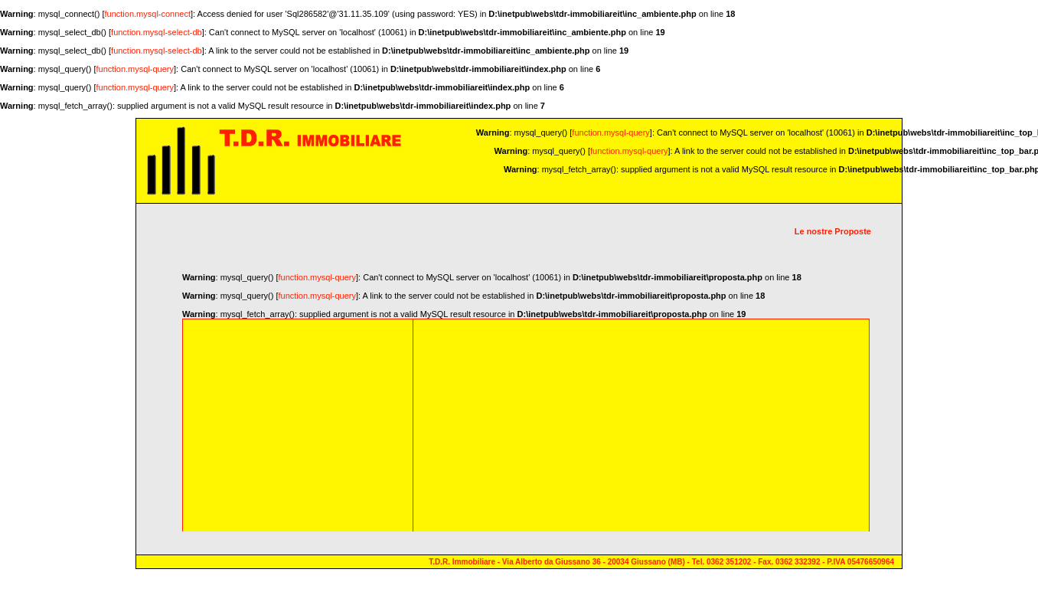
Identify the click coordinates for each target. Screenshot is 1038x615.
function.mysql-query (135, 69)
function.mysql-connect (148, 13)
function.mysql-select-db (156, 32)
